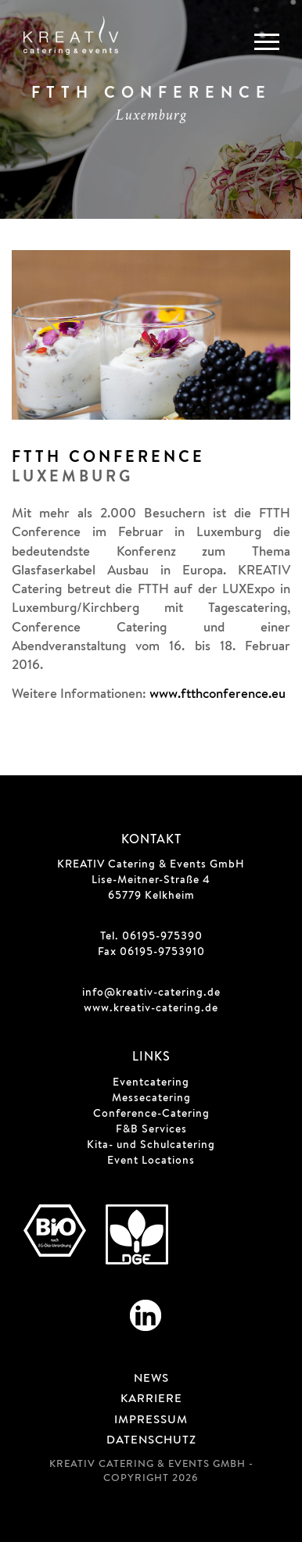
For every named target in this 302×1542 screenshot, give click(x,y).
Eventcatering (151, 1083)
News (151, 1379)
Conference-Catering (151, 1114)
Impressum (151, 1421)
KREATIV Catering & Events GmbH (151, 865)
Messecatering (151, 1098)
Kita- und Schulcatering (151, 1145)
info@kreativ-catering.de (151, 993)
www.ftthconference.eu (217, 695)
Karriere (151, 1400)
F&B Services (151, 1130)
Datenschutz (151, 1441)
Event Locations (151, 1161)
